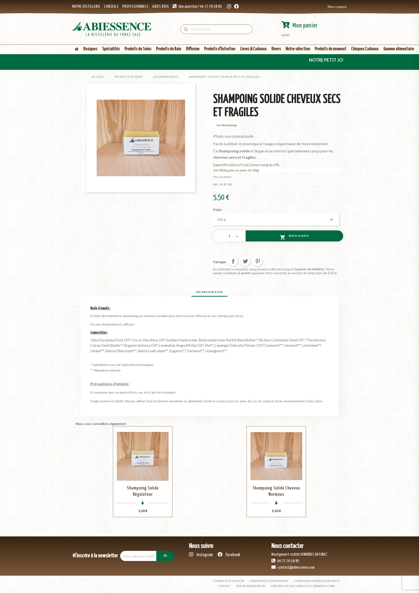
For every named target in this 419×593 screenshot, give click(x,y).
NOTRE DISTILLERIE (86, 7)
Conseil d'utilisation (228, 580)
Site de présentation (251, 585)
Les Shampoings (226, 125)
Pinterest (257, 261)
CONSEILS (111, 7)
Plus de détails (222, 177)
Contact (224, 585)
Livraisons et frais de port (268, 580)
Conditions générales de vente (316, 580)
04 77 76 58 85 (285, 560)
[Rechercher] (216, 29)
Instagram (201, 554)
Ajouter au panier (294, 236)
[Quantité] (229, 235)
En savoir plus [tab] (209, 292)
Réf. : (216, 184)
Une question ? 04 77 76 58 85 (200, 7)
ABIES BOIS (160, 7)
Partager (233, 261)
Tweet (245, 261)
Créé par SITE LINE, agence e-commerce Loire (303, 585)
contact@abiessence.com (292, 567)
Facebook (229, 554)
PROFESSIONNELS (135, 7)
